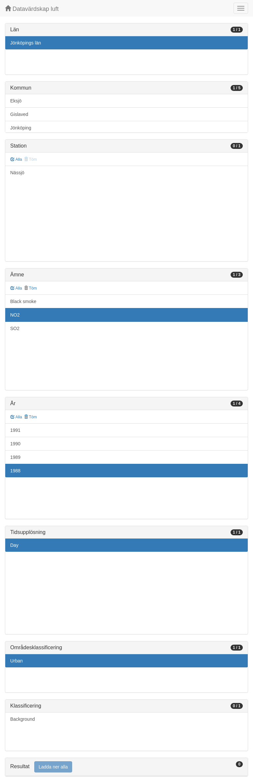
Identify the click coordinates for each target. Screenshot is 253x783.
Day (14, 545)
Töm (30, 288)
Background (22, 719)
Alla (16, 159)
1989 (15, 457)
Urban (16, 660)
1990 (15, 443)
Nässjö (17, 172)
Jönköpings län (25, 42)
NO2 (15, 315)
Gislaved (19, 114)
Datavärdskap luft (32, 8)
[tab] (126, 767)
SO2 (14, 328)
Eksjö (15, 100)
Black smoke (23, 301)
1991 (15, 430)
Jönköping (20, 127)
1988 (15, 470)
